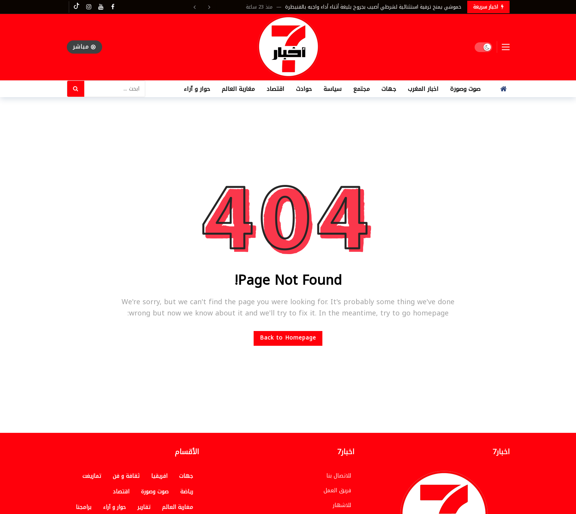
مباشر (84, 47)
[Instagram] (89, 7)
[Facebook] (113, 7)
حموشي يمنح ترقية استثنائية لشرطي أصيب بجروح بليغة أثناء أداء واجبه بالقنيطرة (373, 7)
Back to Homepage (288, 338)
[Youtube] (101, 7)
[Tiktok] (77, 7)
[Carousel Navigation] (202, 7)
